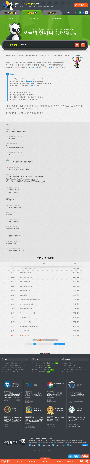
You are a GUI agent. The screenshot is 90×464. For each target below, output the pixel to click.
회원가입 (68, 12)
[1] (84, 367)
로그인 (75, 12)
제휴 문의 (85, 445)
